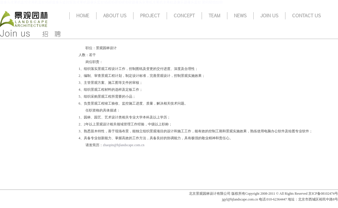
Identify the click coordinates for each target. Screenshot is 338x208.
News (240, 15)
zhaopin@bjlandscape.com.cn (123, 145)
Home (82, 15)
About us (114, 15)
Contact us (306, 15)
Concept (184, 15)
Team (214, 15)
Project (150, 15)
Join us (269, 15)
